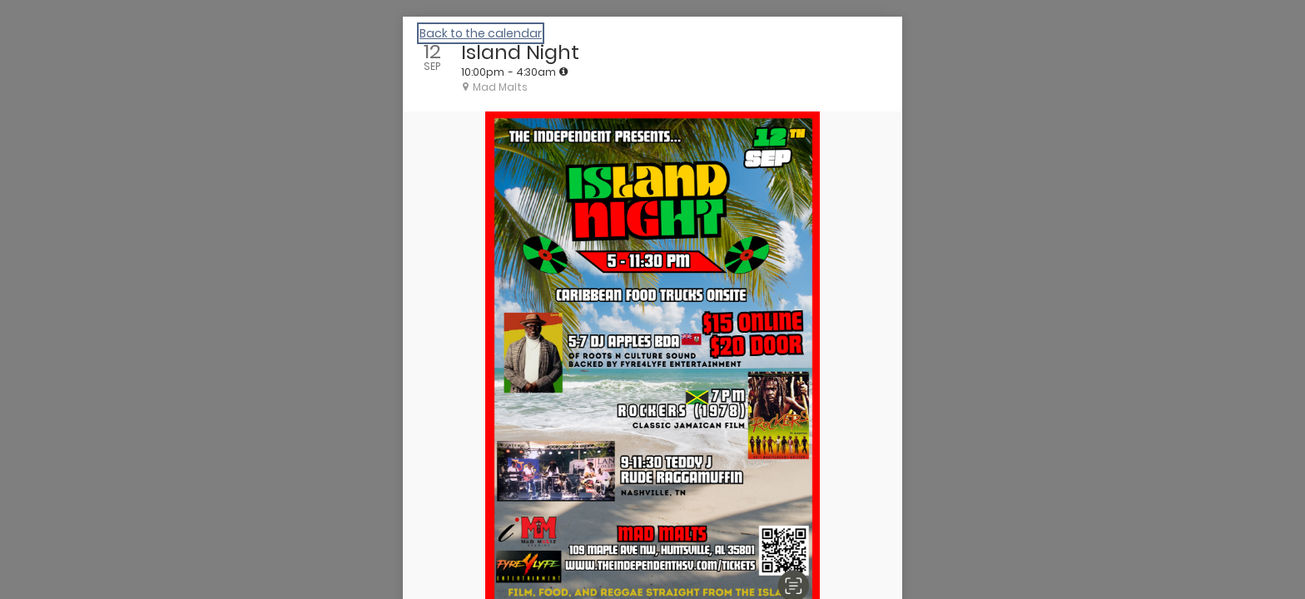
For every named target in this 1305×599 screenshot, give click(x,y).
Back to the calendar (480, 33)
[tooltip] (563, 72)
